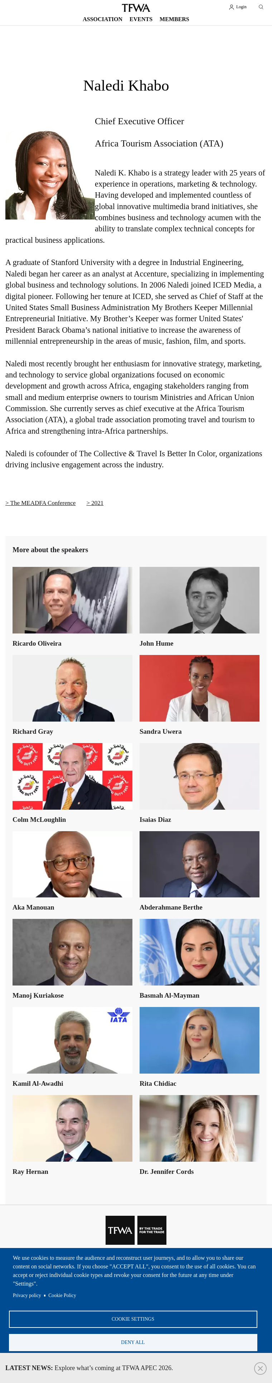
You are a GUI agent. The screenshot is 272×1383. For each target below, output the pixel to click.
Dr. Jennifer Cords (167, 1171)
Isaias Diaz (155, 819)
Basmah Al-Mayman (169, 995)
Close (260, 1368)
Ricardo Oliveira (37, 643)
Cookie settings (133, 1319)
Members (174, 19)
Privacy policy (27, 1295)
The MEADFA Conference (43, 503)
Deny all (133, 1342)
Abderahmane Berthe (171, 907)
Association (102, 19)
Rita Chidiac (158, 1083)
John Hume (157, 643)
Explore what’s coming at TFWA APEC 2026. (89, 1368)
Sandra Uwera (161, 731)
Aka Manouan (33, 907)
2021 (97, 503)
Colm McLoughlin (39, 819)
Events (141, 19)
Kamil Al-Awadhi (38, 1083)
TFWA (136, 8)
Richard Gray (33, 731)
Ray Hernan (30, 1171)
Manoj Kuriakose (38, 995)
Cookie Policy (62, 1295)
